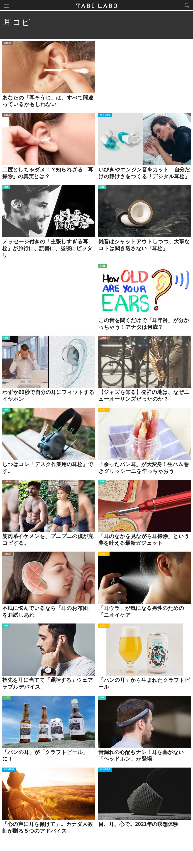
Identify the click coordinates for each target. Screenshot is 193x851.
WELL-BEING (105, 116)
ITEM (6, 188)
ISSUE (102, 266)
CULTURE (8, 44)
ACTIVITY (104, 410)
